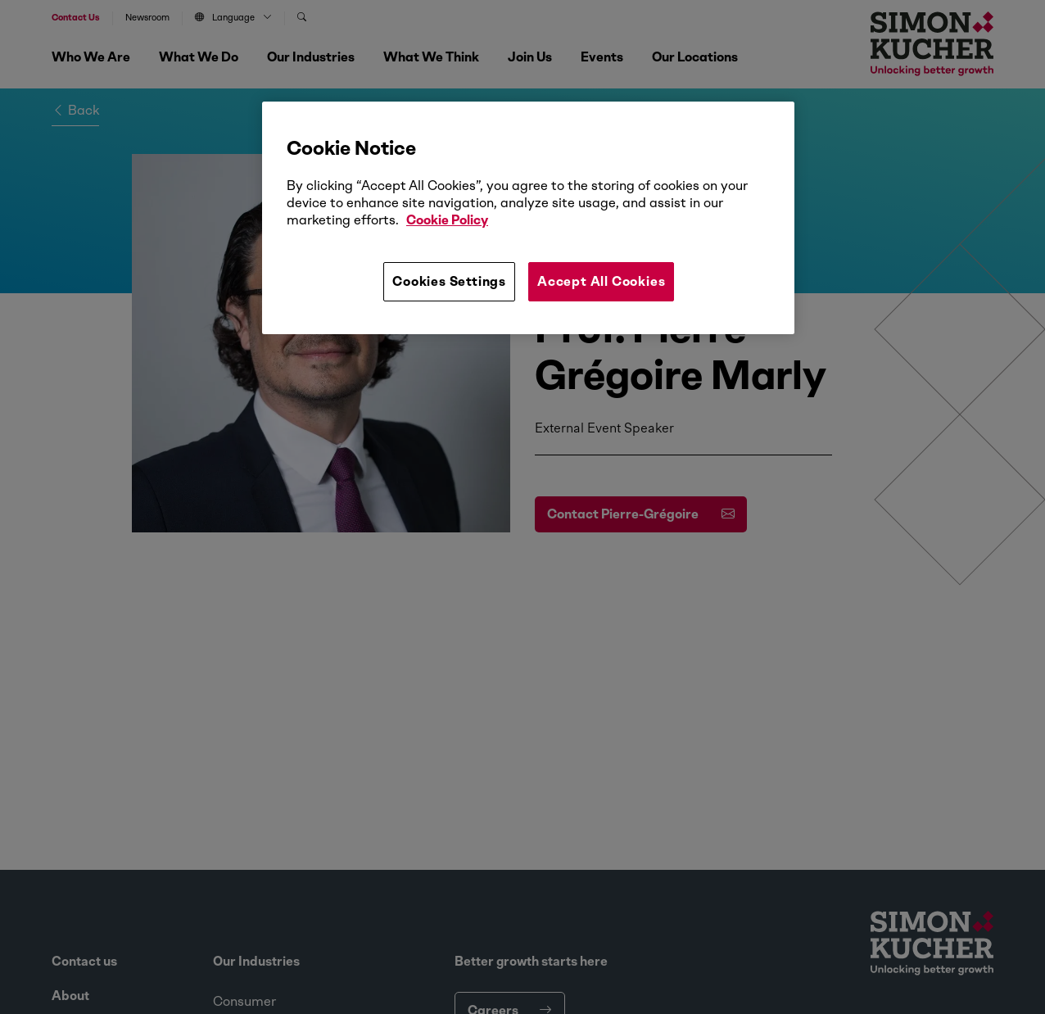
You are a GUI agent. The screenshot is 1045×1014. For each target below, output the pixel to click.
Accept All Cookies (601, 281)
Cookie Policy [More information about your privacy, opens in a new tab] (447, 220)
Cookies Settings (449, 281)
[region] (528, 218)
